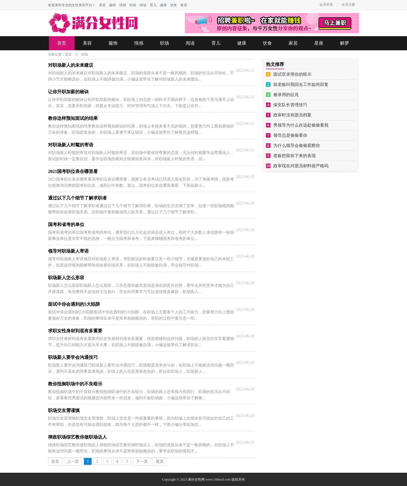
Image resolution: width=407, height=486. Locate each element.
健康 (163, 5)
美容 (102, 5)
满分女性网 (196, 479)
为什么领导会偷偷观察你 (296, 145)
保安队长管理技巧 (290, 105)
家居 (183, 5)
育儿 (153, 5)
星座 (318, 43)
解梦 (344, 43)
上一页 (73, 461)
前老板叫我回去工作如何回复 (300, 84)
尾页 (160, 461)
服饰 (112, 5)
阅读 (143, 5)
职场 (132, 5)
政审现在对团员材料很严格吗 (300, 166)
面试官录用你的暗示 (292, 74)
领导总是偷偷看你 (290, 135)
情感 (122, 5)
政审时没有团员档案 (292, 115)
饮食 (173, 5)
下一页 (142, 461)
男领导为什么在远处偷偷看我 (300, 125)
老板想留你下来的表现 (294, 155)
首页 (61, 43)
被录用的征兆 (286, 94)
